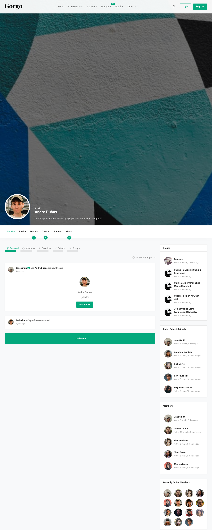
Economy (178, 259)
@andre (84, 297)
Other (130, 6)
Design (107, 5)
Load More (80, 338)
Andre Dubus (41, 268)
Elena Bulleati (181, 440)
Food (118, 6)
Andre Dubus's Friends (174, 329)
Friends (34, 234)
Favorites (46, 248)
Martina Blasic (181, 464)
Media (69, 234)
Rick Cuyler (179, 364)
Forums (58, 231)
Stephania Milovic (183, 387)
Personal (14, 248)
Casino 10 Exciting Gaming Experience (187, 271)
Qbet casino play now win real (186, 297)
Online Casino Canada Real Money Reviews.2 (187, 284)
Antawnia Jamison (183, 352)
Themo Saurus (181, 428)
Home (61, 6)
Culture (91, 6)
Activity (11, 231)
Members (168, 406)
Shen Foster (180, 452)
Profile (22, 231)
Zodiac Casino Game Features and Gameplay (185, 310)
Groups (45, 234)
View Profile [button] (84, 304)
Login (185, 6)
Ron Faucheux (181, 375)
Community (74, 6)
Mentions (30, 248)
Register (200, 6)
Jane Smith (21, 268)
